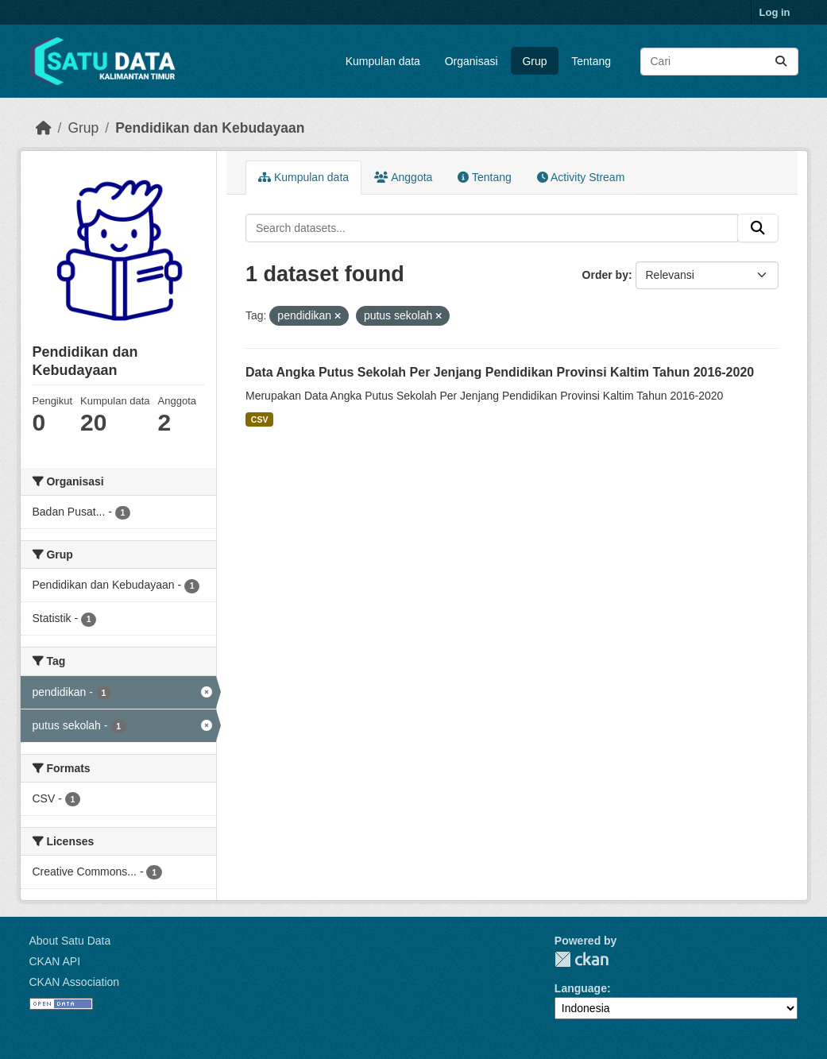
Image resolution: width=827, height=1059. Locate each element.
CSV (260, 419)
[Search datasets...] (719, 61)
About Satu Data (70, 940)
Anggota (403, 177)
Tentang (591, 61)
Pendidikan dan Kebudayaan (209, 128)
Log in (774, 12)
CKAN (582, 959)
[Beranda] (44, 128)
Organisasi (471, 61)
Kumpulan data (383, 61)
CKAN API (55, 961)
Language (581, 988)
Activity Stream (580, 177)
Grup (534, 61)
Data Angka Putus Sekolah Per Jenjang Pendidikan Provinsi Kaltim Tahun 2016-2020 (499, 372)
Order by (605, 275)
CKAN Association (74, 982)
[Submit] (781, 61)
